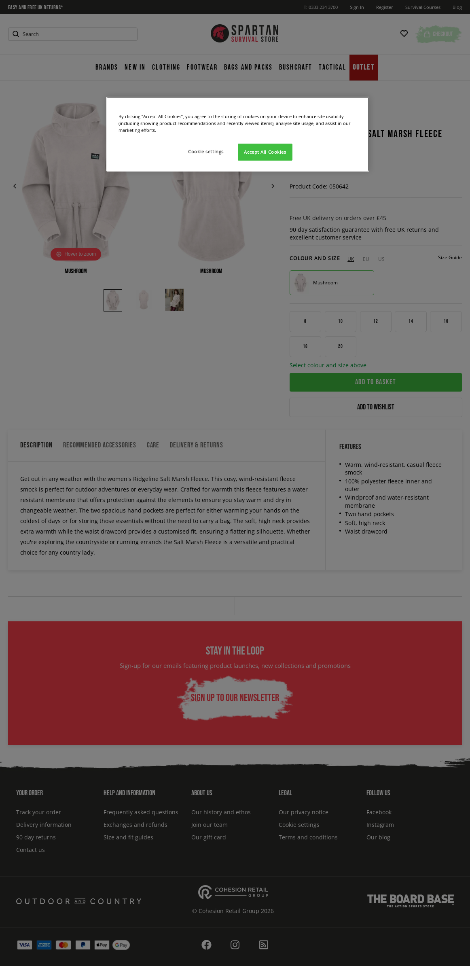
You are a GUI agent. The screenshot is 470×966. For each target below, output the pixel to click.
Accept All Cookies (265, 152)
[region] (237, 134)
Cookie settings (206, 151)
